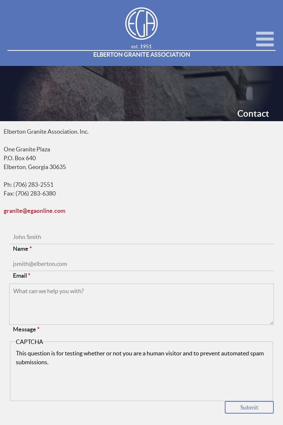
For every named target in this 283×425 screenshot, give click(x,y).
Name (22, 248)
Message (26, 329)
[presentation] (72, 380)
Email (21, 275)
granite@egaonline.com (34, 211)
